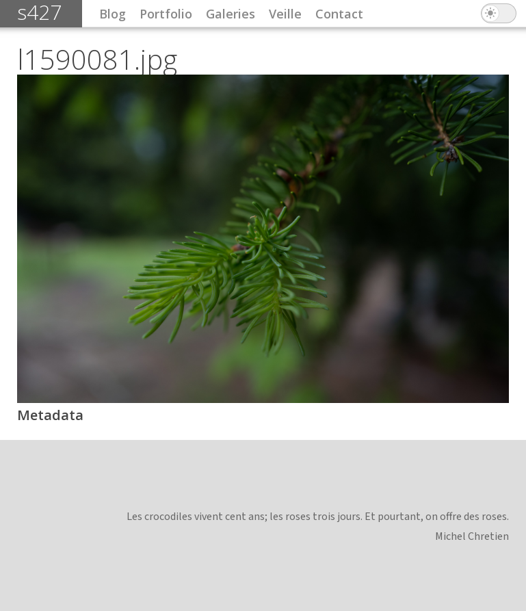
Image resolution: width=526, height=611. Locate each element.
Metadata (50, 415)
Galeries (230, 13)
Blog (112, 13)
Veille (285, 13)
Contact (339, 13)
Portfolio (166, 13)
